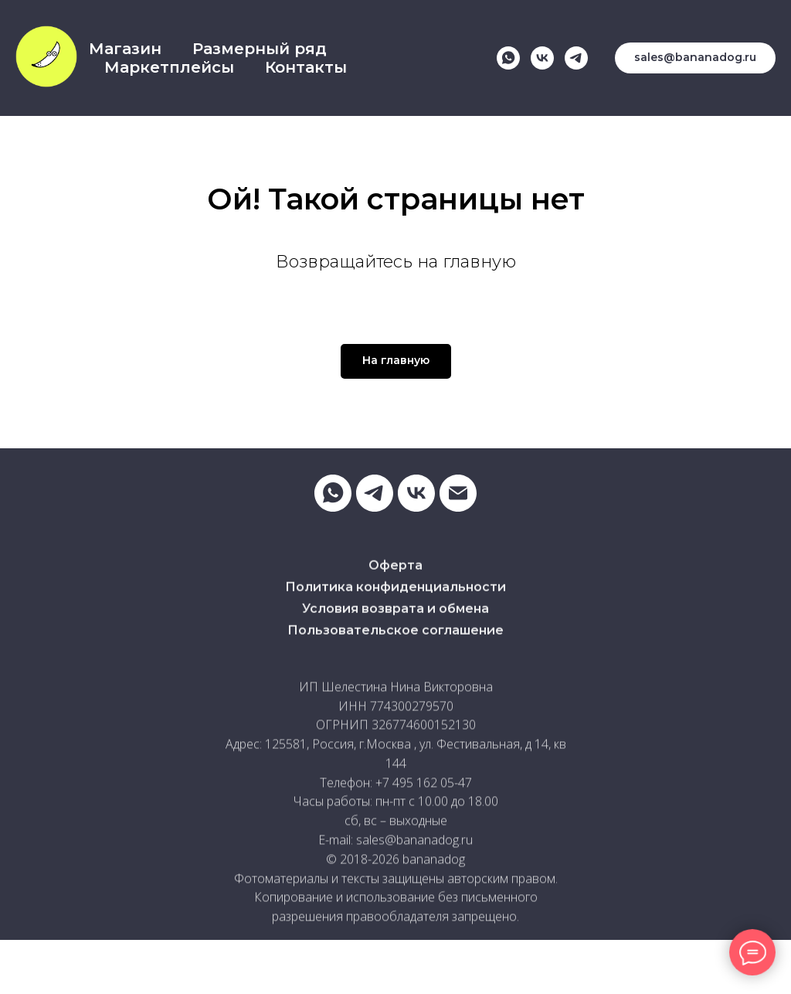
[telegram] (576, 58)
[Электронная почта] (458, 493)
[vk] (542, 58)
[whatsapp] (508, 58)
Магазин (125, 48)
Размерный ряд (259, 48)
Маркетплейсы (169, 67)
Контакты (306, 67)
